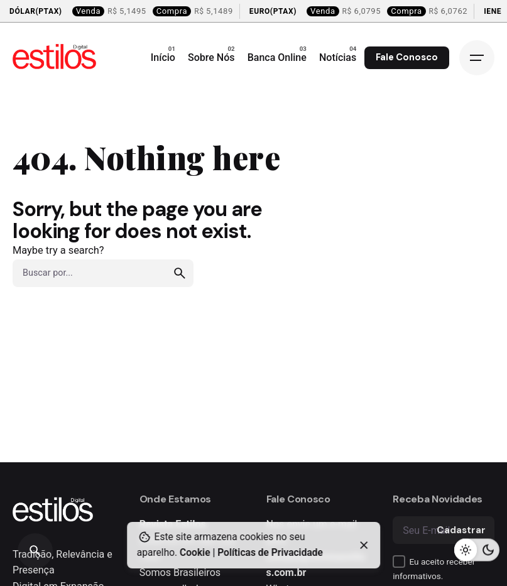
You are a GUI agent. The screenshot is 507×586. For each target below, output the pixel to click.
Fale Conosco (407, 57)
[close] (364, 545)
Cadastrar (461, 530)
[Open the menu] (476, 57)
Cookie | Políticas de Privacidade (251, 552)
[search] (180, 273)
